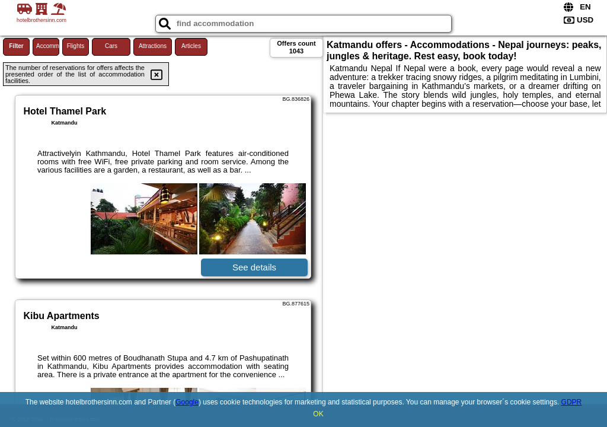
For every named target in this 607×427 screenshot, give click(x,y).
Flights (75, 46)
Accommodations (47, 46)
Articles (191, 46)
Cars (111, 46)
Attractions (153, 46)
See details (254, 267)
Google (187, 402)
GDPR (571, 402)
